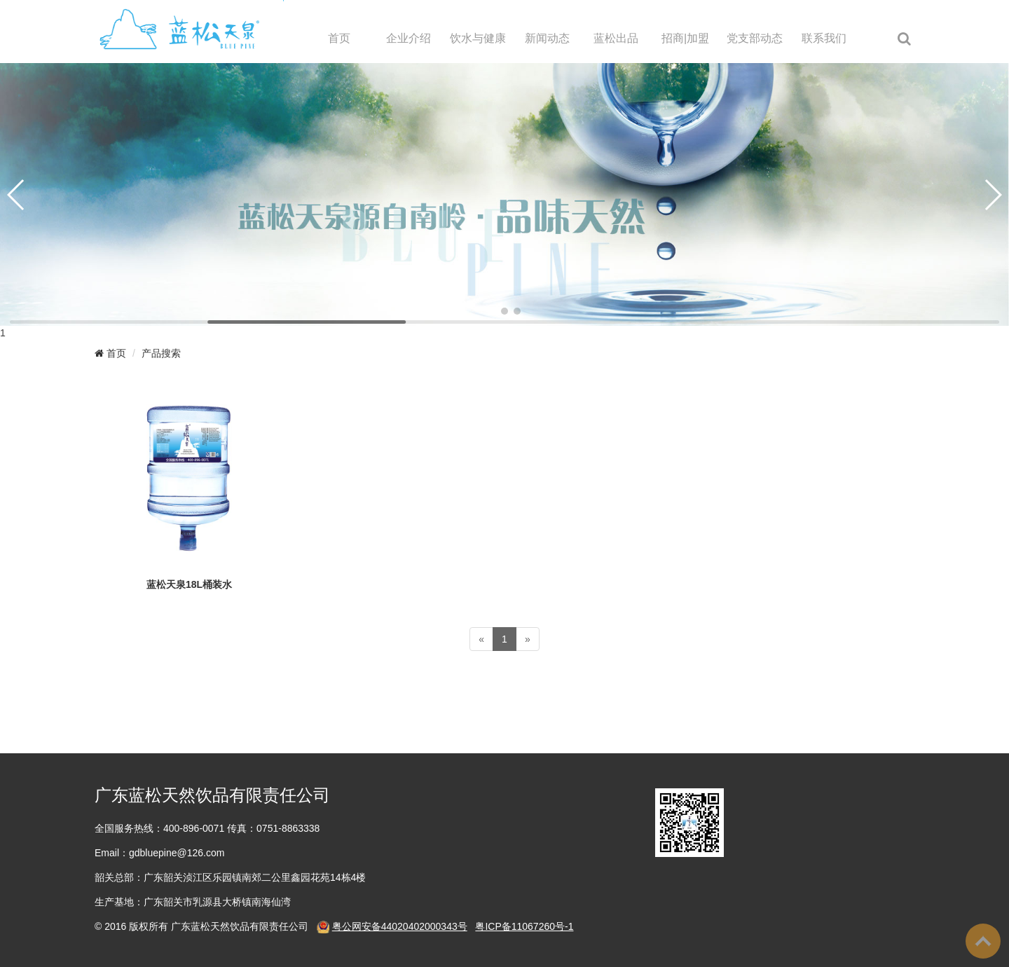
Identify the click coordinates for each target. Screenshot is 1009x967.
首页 (339, 38)
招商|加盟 (685, 38)
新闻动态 (547, 38)
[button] (491, 311)
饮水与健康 (478, 38)
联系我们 (824, 38)
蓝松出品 (615, 38)
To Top (983, 941)
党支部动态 (755, 38)
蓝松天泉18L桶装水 (189, 584)
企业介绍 (408, 38)
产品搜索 (161, 353)
